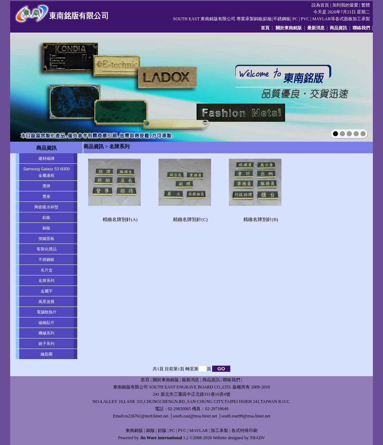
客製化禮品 (47, 249)
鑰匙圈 (47, 354)
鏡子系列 (46, 343)
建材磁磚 (46, 158)
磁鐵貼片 (46, 322)
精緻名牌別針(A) (120, 219)
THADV (257, 437)
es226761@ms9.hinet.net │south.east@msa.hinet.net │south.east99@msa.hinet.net (197, 416)
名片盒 (47, 270)
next (351, 86)
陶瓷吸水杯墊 (46, 207)
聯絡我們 (361, 27)
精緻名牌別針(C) (190, 219)
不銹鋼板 (46, 259)
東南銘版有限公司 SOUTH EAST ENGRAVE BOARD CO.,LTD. (172, 387)
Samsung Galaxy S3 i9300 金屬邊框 (46, 172)
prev (31, 86)
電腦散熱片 (47, 312)
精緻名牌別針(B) (260, 219)
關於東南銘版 (289, 27)
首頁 (265, 27)
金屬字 (47, 291)
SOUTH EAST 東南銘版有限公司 (204, 18)
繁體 (365, 5)
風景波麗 (46, 301)
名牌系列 (46, 280)
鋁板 (46, 217)
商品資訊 (338, 27)
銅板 (46, 228)
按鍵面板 (46, 238)
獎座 (46, 196)
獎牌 (46, 186)
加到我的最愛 (345, 5)
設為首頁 (320, 5)
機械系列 (46, 333)
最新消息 (316, 27)
